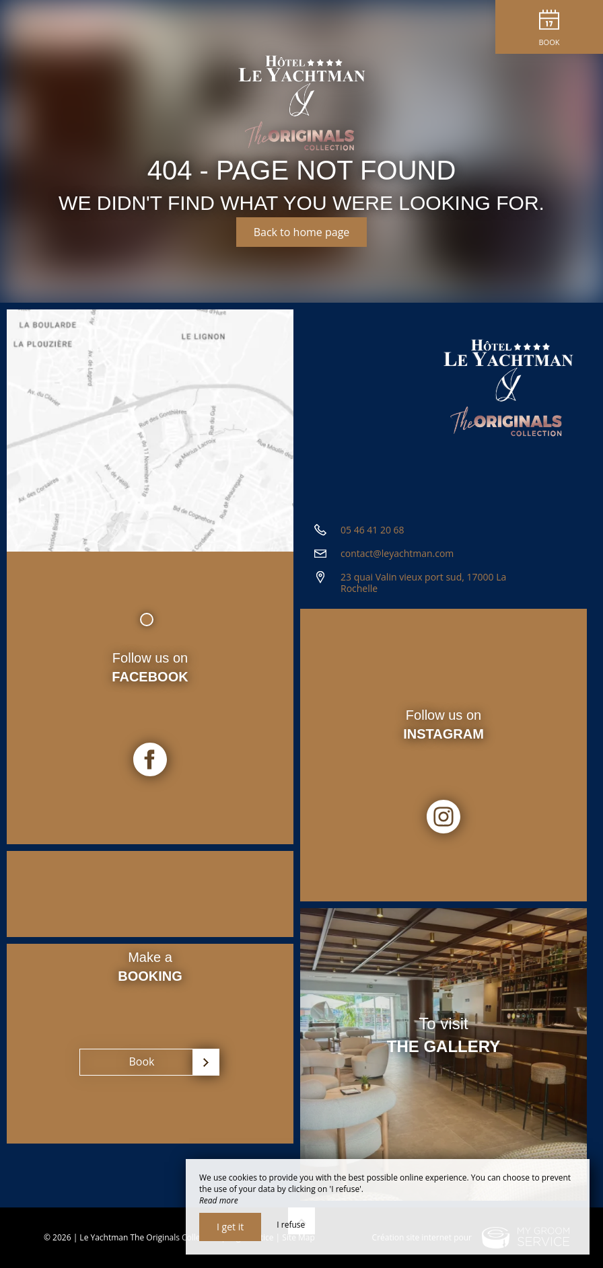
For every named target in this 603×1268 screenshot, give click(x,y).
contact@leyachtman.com (397, 553)
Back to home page (302, 232)
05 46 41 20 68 (372, 529)
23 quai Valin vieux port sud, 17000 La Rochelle (423, 582)
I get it (230, 1226)
